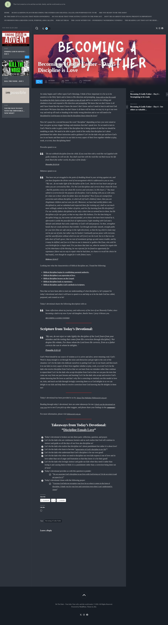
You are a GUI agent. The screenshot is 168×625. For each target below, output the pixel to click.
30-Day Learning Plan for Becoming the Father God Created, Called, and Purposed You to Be (54, 13)
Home (6, 13)
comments (111, 407)
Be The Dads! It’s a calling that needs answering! (27, 16)
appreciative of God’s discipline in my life (92, 449)
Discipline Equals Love (79, 430)
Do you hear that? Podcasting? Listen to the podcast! (77, 16)
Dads (6, 48)
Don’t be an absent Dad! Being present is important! (128, 16)
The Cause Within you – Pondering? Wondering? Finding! (97, 20)
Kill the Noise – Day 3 (13, 81)
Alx (95, 607)
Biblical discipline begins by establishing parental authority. (67, 272)
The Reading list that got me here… (141, 20)
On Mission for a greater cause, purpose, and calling (29, 20)
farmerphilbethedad (55, 83)
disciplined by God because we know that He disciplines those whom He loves (70, 116)
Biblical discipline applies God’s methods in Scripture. (65, 284)
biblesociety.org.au (74, 414)
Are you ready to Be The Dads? (113, 13)
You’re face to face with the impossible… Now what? (14, 110)
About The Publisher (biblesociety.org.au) (92, 398)
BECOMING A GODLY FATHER (58, 318)
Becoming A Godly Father (53, 521)
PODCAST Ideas (62, 20)
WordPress (82, 607)
